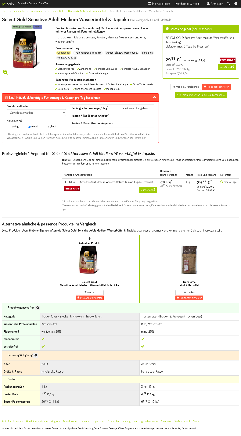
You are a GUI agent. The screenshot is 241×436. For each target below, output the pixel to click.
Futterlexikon (70, 421)
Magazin (55, 421)
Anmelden (215, 3)
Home (5, 11)
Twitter (196, 421)
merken (89, 292)
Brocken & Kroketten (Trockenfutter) (87, 11)
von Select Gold (56, 11)
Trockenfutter (36, 11)
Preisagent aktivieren (216, 86)
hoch (52, 126)
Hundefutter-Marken (37, 421)
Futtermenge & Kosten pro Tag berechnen (52, 98)
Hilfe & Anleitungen (12, 421)
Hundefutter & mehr (188, 3)
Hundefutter (19, 11)
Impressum (98, 421)
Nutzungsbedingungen (146, 421)
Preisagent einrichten (90, 297)
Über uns (84, 421)
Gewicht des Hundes (17, 106)
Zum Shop (227, 67)
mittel (33, 126)
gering (14, 126)
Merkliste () (159, 3)
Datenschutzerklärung (119, 421)
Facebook (166, 421)
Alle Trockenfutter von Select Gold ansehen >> (201, 95)
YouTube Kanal (182, 421)
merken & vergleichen (186, 86)
